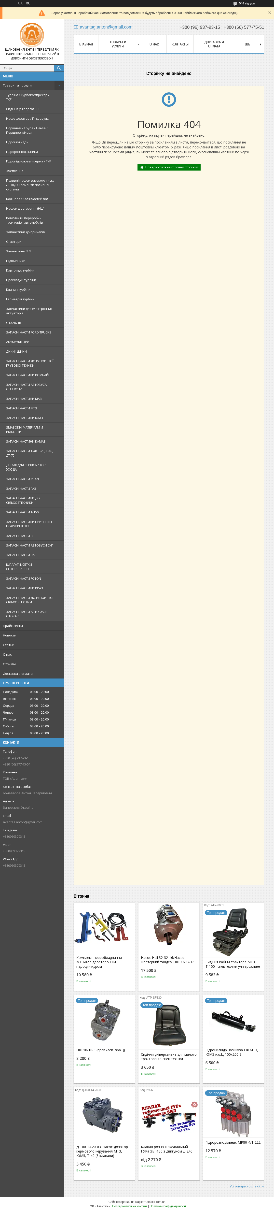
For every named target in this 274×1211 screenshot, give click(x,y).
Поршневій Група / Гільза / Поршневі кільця (27, 130)
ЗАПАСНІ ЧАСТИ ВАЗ (21, 555)
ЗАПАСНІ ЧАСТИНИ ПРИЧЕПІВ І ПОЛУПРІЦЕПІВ (29, 523)
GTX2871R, (14, 322)
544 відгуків (247, 3)
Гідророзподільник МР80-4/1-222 (233, 1142)
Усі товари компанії (245, 1186)
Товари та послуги (17, 85)
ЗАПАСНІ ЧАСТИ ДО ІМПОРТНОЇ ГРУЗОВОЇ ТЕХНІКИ (29, 363)
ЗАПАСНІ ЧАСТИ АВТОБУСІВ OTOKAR (26, 613)
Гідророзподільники (22, 151)
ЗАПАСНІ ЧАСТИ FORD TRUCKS (28, 332)
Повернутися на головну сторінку (171, 167)
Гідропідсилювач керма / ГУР (28, 161)
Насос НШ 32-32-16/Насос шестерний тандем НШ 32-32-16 (167, 959)
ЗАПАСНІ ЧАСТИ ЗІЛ (21, 535)
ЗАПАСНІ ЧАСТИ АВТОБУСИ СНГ (29, 545)
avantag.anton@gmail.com (22, 822)
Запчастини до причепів (25, 232)
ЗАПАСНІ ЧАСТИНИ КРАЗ (24, 588)
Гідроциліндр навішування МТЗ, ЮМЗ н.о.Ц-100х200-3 (232, 1052)
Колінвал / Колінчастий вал (27, 199)
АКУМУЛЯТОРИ (17, 342)
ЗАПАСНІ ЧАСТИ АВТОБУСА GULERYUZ (26, 386)
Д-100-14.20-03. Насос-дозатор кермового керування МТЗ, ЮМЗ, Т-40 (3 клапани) (102, 1151)
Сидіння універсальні (22, 109)
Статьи (8, 645)
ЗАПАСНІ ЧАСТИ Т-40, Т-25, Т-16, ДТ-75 (29, 453)
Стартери (13, 241)
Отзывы (9, 664)
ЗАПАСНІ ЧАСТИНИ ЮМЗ (24, 418)
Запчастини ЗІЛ (18, 251)
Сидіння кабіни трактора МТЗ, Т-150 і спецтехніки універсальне (233, 964)
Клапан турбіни (18, 289)
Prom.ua (159, 1202)
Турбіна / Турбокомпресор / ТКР (27, 97)
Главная (86, 44)
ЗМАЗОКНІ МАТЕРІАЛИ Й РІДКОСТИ (24, 429)
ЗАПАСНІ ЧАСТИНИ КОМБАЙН (28, 375)
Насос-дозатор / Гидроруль (27, 118)
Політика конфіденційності (168, 1206)
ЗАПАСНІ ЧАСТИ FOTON (23, 578)
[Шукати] (59, 68)
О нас (7, 654)
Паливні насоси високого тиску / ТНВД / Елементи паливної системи (30, 184)
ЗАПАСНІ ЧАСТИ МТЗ (21, 408)
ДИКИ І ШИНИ (16, 351)
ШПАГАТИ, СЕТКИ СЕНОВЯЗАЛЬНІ (19, 566)
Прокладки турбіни (21, 280)
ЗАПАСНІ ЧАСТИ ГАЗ (21, 488)
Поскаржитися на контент (129, 1206)
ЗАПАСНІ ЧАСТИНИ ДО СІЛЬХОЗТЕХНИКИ (23, 500)
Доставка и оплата (18, 673)
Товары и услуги (118, 44)
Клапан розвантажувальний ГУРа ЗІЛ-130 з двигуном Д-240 (166, 1149)
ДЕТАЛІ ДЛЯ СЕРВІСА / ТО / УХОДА (26, 467)
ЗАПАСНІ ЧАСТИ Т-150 (22, 512)
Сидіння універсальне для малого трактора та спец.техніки (169, 1056)
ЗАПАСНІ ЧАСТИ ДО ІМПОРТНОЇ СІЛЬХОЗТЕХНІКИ (29, 599)
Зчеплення (14, 171)
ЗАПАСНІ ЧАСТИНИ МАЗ (24, 398)
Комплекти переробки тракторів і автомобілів (24, 220)
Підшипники (15, 261)
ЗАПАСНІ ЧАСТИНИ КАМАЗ (26, 441)
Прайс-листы (13, 625)
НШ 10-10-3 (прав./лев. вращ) (100, 1050)
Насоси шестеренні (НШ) (25, 208)
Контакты (180, 44)
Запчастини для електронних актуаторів (29, 310)
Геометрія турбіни (20, 299)
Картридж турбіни (20, 270)
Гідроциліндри (17, 142)
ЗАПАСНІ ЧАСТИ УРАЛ (22, 479)
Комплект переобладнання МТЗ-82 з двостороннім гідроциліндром (99, 962)
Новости (9, 635)
